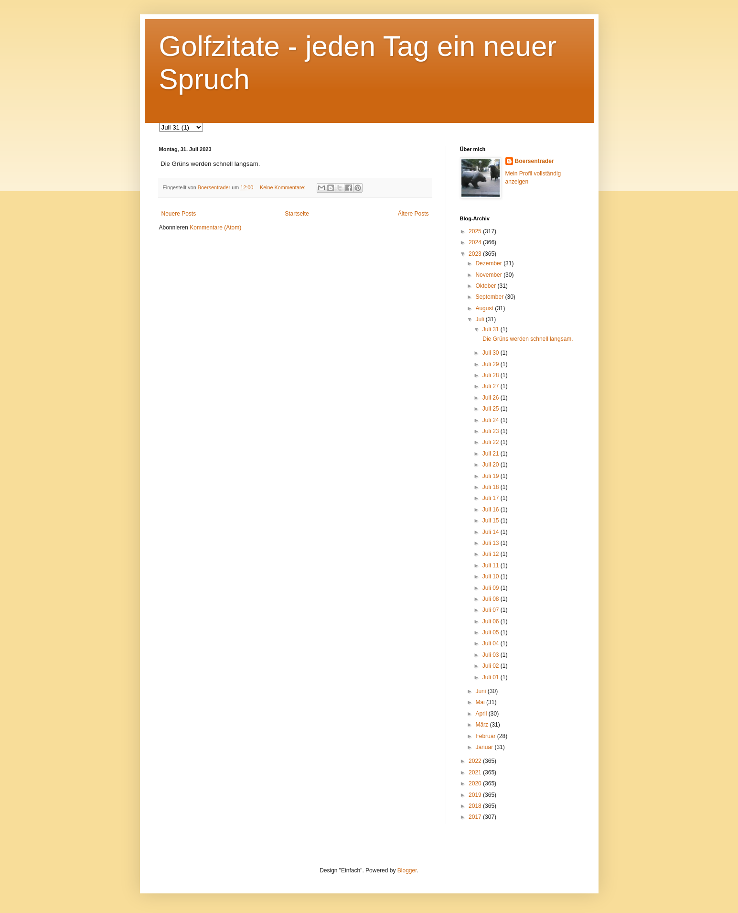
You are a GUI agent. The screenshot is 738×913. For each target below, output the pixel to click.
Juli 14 (491, 532)
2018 (476, 806)
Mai (480, 702)
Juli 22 (491, 442)
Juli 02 (491, 666)
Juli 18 (491, 487)
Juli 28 (491, 375)
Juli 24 (491, 420)
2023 (476, 253)
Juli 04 (491, 643)
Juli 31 (491, 329)
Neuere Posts (178, 213)
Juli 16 (491, 509)
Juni (481, 691)
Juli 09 (491, 588)
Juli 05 (491, 632)
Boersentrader (534, 161)
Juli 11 (491, 565)
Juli (480, 319)
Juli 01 (491, 677)
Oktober (486, 286)
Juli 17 (491, 498)
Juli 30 (491, 352)
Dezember (489, 263)
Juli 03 (491, 655)
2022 (476, 761)
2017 (476, 817)
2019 (476, 795)
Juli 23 (491, 431)
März (482, 724)
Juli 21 (491, 453)
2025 (476, 231)
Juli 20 (491, 464)
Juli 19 (491, 476)
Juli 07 (491, 610)
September (490, 296)
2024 (476, 242)
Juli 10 (491, 576)
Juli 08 (491, 599)
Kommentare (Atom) (215, 227)
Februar (486, 736)
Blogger (407, 870)
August (485, 308)
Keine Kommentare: (283, 187)
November (489, 275)
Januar (484, 747)
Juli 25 (491, 408)
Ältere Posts (413, 213)
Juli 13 (491, 543)
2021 (476, 772)
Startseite (297, 213)
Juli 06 (491, 621)
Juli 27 (491, 386)
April (481, 713)
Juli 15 (491, 520)
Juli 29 (491, 364)
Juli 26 (491, 397)
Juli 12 (491, 554)
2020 (476, 783)
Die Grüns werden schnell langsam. (527, 339)
